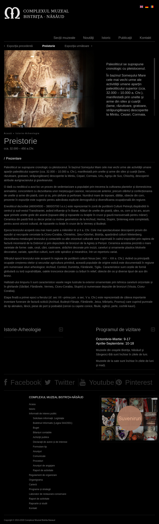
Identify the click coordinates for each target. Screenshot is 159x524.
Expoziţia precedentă (20, 46)
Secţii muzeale (64, 38)
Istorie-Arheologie (28, 133)
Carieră (33, 484)
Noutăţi (88, 38)
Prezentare (15, 158)
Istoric (106, 38)
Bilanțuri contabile (42, 432)
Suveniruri (129, 419)
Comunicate (39, 456)
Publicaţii (125, 38)
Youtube (101, 382)
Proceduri (38, 461)
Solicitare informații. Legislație (48, 418)
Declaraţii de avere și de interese (50, 442)
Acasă (8, 133)
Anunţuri (37, 451)
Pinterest (138, 382)
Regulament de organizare (43, 475)
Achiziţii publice (41, 437)
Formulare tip (40, 446)
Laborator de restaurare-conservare (47, 494)
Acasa (32, 404)
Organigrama (36, 479)
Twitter (65, 382)
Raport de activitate (43, 470)
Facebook (25, 382)
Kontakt (145, 38)
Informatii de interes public (43, 413)
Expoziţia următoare (77, 46)
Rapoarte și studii (38, 503)
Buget (36, 427)
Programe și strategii (40, 489)
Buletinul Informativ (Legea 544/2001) (52, 423)
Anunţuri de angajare (44, 465)
